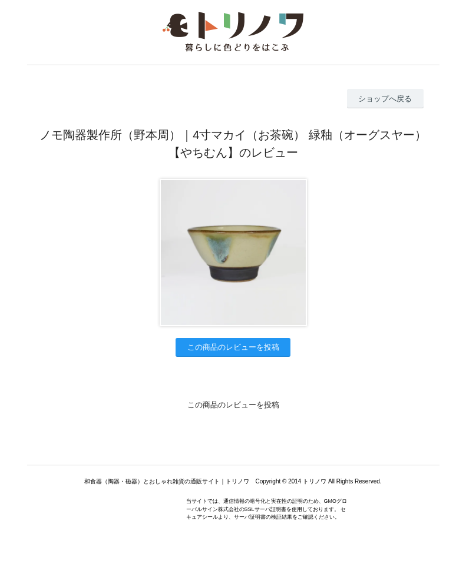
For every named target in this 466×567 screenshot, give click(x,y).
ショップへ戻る (385, 98)
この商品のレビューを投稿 (233, 347)
